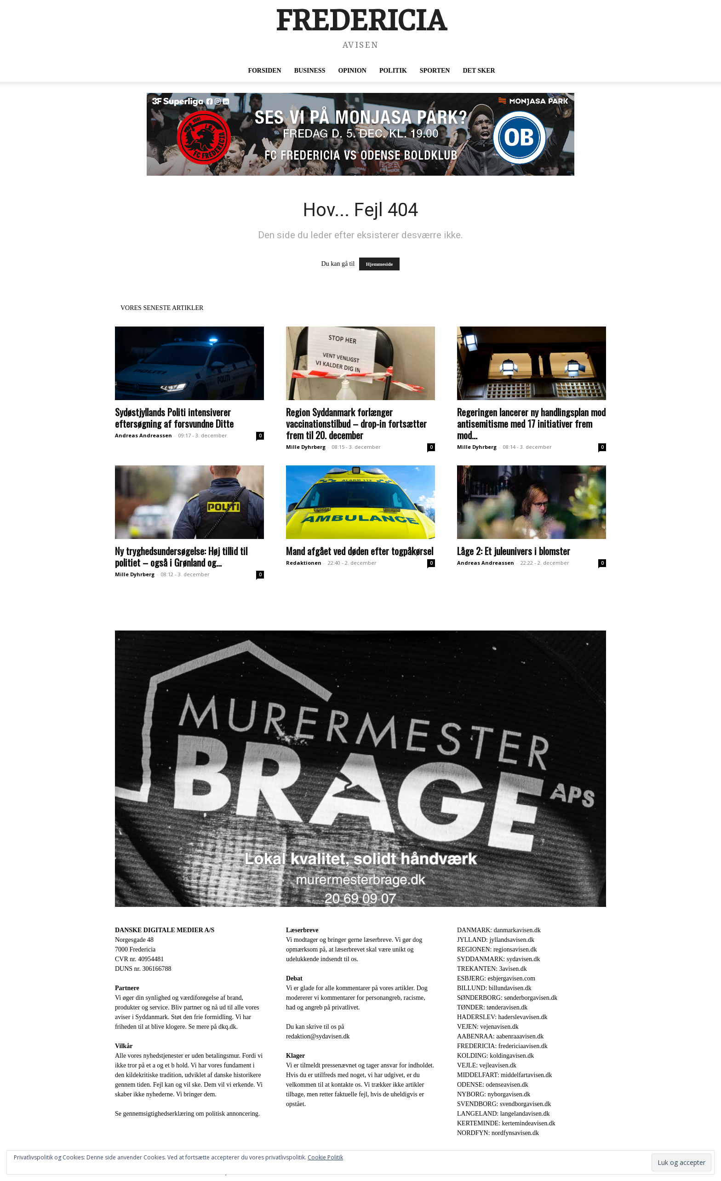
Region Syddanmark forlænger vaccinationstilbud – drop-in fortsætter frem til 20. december (356, 423)
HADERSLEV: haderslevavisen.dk (502, 1017)
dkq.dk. (228, 1026)
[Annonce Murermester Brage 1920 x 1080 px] (360, 769)
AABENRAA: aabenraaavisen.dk (500, 1036)
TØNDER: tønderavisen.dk (492, 1007)
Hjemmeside (379, 264)
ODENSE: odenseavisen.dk (492, 1084)
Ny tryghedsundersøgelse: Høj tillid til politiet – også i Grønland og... (181, 556)
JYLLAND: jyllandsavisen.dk (495, 939)
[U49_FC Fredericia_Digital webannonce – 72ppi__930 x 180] (360, 134)
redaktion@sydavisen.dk (317, 1036)
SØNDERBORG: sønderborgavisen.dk (507, 997)
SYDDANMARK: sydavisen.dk (498, 959)
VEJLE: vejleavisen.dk (486, 1065)
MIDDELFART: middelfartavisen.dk (504, 1075)
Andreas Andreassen (143, 435)
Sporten (435, 70)
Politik (393, 70)
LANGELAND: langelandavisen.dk (503, 1113)
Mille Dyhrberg (306, 446)
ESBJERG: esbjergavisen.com (496, 978)
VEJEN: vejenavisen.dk (488, 1026)
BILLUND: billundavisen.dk (494, 988)
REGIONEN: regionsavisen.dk (497, 949)
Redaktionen (303, 562)
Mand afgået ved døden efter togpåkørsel (359, 551)
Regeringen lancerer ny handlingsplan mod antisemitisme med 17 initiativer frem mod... (531, 423)
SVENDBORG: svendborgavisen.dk (504, 1104)
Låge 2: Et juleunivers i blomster (513, 551)
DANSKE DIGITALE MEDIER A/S (164, 930)
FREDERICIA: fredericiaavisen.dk (502, 1046)
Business (310, 70)
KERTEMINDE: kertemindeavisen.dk (506, 1123)
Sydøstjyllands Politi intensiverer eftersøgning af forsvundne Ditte (174, 417)
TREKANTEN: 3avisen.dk (492, 968)
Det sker (479, 70)
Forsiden (264, 70)
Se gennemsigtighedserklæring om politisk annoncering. (187, 1113)
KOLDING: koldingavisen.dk (495, 1055)
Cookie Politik (325, 1157)
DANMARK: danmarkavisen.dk (499, 930)
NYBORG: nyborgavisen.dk (493, 1094)
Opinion (352, 70)
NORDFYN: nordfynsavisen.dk (498, 1132)
